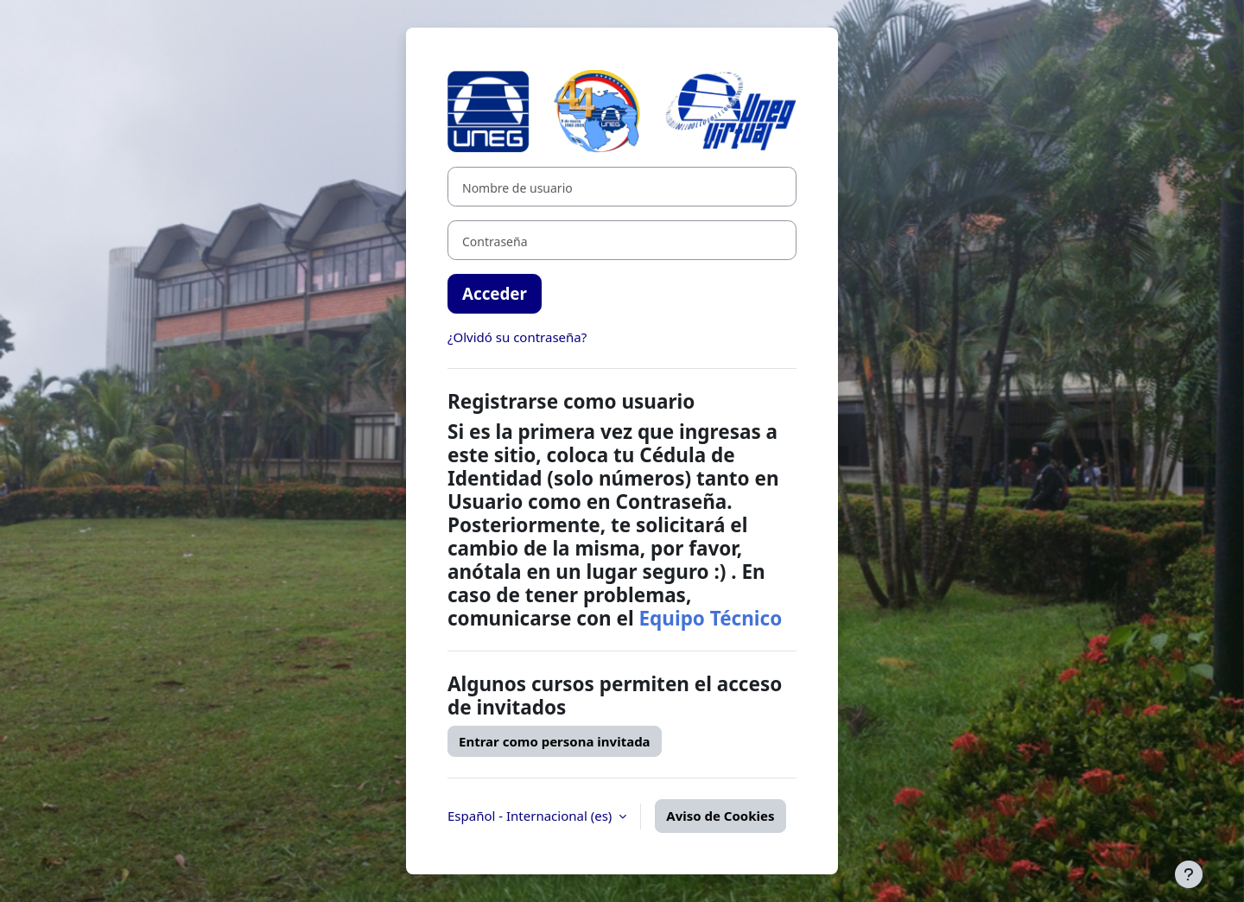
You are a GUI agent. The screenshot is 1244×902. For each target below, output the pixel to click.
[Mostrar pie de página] (1189, 874)
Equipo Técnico (710, 618)
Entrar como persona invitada (555, 741)
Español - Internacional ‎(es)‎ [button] (531, 815)
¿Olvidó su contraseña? (517, 337)
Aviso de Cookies (720, 815)
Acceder (494, 293)
